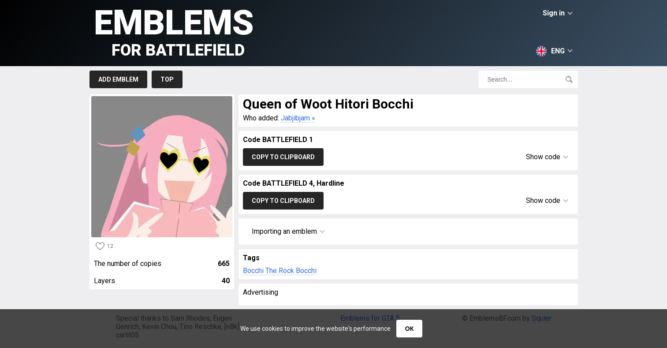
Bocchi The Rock (268, 270)
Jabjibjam (295, 118)
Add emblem (118, 79)
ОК (409, 328)
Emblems (174, 31)
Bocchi (306, 270)
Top (167, 79)
